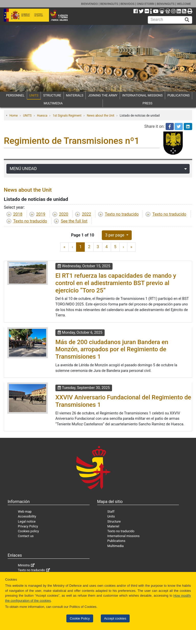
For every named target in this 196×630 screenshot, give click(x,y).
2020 (63, 214)
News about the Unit (100, 115)
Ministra (24, 565)
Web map (25, 511)
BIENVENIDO (89, 4)
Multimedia (115, 546)
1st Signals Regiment (67, 115)
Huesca (42, 115)
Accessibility (27, 516)
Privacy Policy (28, 526)
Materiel (113, 526)
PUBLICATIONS (178, 95)
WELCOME (184, 4)
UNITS (34, 95)
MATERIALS (74, 95)
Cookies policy (28, 531)
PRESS (147, 103)
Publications (116, 541)
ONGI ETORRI (145, 4)
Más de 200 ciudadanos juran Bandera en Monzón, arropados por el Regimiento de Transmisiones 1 (111, 349)
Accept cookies (115, 618)
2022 (86, 214)
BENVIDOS (127, 4)
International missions (123, 536)
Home (13, 115)
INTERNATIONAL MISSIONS (142, 95)
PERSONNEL (15, 95)
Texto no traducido (122, 214)
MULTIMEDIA (53, 103)
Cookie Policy (80, 618)
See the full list (74, 221)
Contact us (26, 536)
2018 (17, 214)
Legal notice (26, 521)
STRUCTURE (52, 95)
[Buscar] (187, 19)
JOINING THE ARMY (102, 95)
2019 (40, 214)
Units (111, 516)
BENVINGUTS (109, 4)
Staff (111, 511)
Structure (114, 521)
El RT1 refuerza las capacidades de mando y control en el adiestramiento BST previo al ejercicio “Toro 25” (115, 283)
